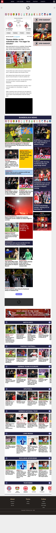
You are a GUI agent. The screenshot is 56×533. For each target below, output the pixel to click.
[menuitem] (5, 1)
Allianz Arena (18, 38)
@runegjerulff (17, 54)
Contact (12, 521)
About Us (12, 519)
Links (44, 525)
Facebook (44, 521)
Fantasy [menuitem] (35, 1)
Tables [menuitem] (28, 1)
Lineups (8, 51)
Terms (28, 519)
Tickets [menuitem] (43, 1)
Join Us (12, 523)
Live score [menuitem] (20, 1)
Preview (22, 51)
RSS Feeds (43, 523)
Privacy (28, 521)
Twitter (43, 519)
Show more (18, 312)
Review (28, 51)
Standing (15, 51)
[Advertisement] (28, 21)
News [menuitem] (12, 1)
